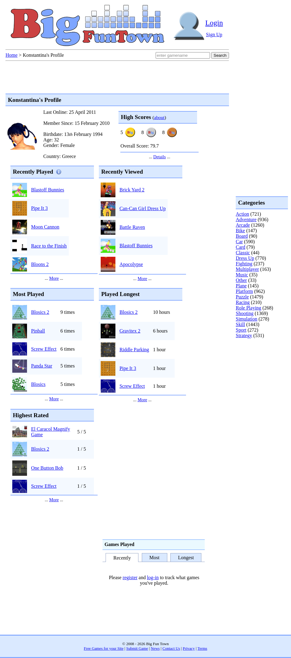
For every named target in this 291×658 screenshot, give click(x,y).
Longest (186, 557)
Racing (243, 302)
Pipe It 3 (39, 208)
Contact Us (171, 648)
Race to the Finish (49, 245)
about (159, 117)
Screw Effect (43, 349)
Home (11, 55)
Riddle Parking (134, 349)
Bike (240, 230)
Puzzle (242, 296)
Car (239, 241)
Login (214, 23)
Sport (241, 330)
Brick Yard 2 (131, 189)
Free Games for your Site (103, 648)
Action (242, 214)
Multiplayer (247, 269)
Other (241, 280)
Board (242, 236)
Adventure (246, 219)
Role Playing (248, 307)
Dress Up (245, 258)
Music (242, 274)
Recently (122, 557)
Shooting (245, 313)
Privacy (189, 648)
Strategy (244, 335)
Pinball (38, 330)
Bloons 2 (40, 264)
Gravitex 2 (129, 330)
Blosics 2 (40, 312)
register (130, 577)
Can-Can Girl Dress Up (142, 208)
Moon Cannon (45, 226)
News (155, 648)
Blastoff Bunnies (47, 189)
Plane (241, 285)
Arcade (243, 225)
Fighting (244, 263)
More (54, 278)
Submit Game (137, 648)
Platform (244, 291)
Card (240, 247)
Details (159, 156)
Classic (243, 252)
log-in (153, 577)
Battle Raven (132, 227)
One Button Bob (47, 468)
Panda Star (41, 365)
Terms (202, 648)
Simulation (246, 318)
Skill (240, 324)
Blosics (38, 384)
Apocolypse (131, 264)
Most (154, 557)
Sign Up (214, 34)
